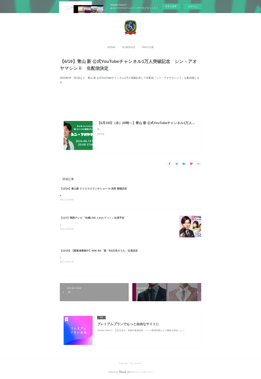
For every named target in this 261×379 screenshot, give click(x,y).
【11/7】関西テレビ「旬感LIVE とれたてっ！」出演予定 (92, 218)
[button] (111, 47)
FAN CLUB (148, 47)
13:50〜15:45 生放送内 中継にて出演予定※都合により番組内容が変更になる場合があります (105, 225)
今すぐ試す (171, 6)
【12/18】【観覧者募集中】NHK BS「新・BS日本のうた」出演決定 (99, 251)
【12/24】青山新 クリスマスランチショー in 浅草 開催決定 (93, 188)
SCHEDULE (128, 47)
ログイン (193, 6)
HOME (111, 47)
